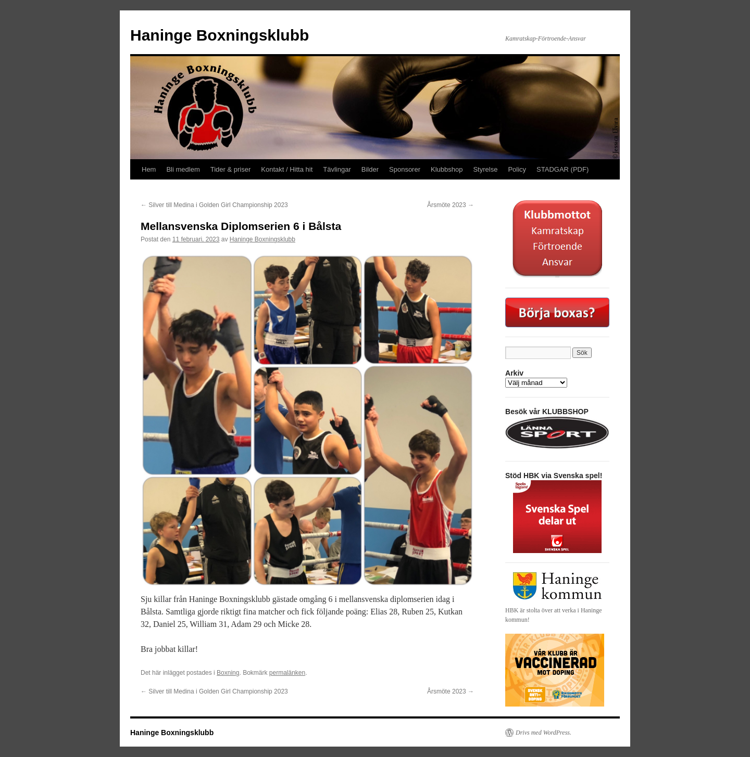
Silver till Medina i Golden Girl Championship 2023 (214, 205)
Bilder (370, 169)
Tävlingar (337, 169)
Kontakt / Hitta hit (286, 169)
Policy (517, 169)
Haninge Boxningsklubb (219, 35)
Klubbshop (447, 169)
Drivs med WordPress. (543, 732)
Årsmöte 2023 (450, 205)
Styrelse (485, 169)
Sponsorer (404, 169)
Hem (149, 169)
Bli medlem (182, 169)
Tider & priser (230, 169)
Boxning (228, 672)
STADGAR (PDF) (562, 169)
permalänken (287, 672)
